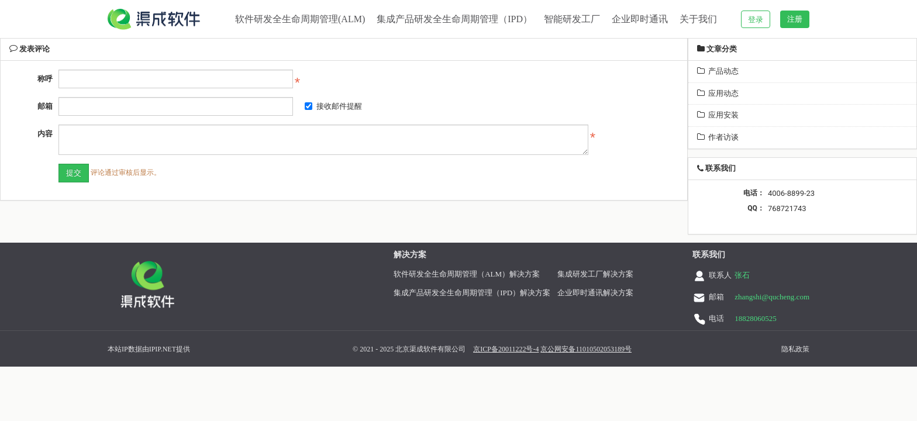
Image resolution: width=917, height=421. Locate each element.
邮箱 (45, 106)
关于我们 (698, 19)
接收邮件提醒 (333, 106)
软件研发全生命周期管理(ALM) (300, 19)
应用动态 (718, 93)
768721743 (787, 208)
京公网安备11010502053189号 (572, 349)
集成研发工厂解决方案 (605, 274)
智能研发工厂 (572, 19)
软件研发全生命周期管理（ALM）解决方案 (476, 274)
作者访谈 (718, 137)
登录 (755, 19)
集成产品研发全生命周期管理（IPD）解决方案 (481, 292)
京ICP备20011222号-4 (492, 349)
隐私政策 (781, 349)
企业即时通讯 (640, 19)
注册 (794, 19)
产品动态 (718, 71)
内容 (45, 133)
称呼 (45, 78)
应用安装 (718, 115)
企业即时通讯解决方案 (605, 292)
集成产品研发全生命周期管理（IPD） (454, 19)
